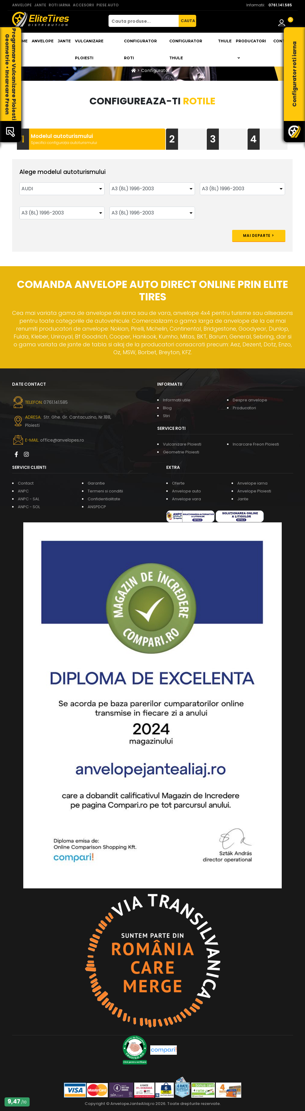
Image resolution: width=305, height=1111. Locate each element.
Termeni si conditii (105, 491)
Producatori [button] (251, 49)
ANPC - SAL (28, 499)
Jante (64, 41)
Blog (167, 408)
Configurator (155, 70)
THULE (225, 41)
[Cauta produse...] (144, 21)
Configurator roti (140, 49)
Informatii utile (176, 400)
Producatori (244, 408)
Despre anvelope (250, 400)
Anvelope (43, 41)
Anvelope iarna (252, 483)
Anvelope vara (186, 499)
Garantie (96, 483)
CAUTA (188, 21)
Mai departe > (258, 235)
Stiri (166, 416)
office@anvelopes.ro (62, 440)
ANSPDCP (97, 507)
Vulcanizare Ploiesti (89, 49)
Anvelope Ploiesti (254, 491)
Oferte (178, 483)
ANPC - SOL (29, 507)
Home (21, 41)
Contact (283, 41)
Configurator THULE (185, 49)
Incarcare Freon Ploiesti (256, 444)
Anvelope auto (186, 491)
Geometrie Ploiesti (181, 452)
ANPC (23, 491)
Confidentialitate (104, 499)
